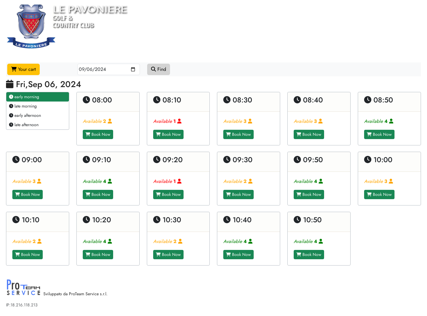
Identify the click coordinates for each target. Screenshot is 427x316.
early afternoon (25, 115)
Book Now (97, 134)
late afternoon (24, 125)
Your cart (23, 69)
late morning (23, 106)
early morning (24, 97)
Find (158, 69)
